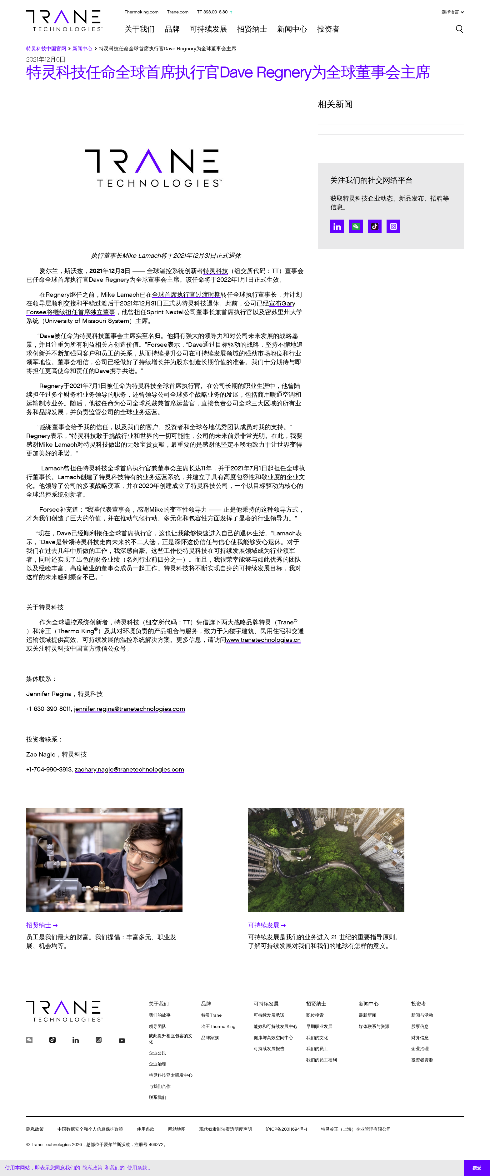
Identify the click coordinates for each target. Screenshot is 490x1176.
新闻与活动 (422, 1015)
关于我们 (140, 29)
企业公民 (157, 1053)
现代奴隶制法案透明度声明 (225, 1129)
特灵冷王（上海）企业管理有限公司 (356, 1129)
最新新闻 (367, 1015)
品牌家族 (210, 1038)
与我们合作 (160, 1086)
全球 (158, 295)
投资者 (328, 29)
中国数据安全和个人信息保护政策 (90, 1129)
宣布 (275, 304)
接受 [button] (476, 1167)
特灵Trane (211, 1015)
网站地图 (177, 1129)
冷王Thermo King (218, 1027)
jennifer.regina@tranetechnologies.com (129, 709)
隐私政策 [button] (92, 1167)
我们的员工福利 (321, 1060)
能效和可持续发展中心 (276, 1027)
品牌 (172, 29)
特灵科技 (215, 271)
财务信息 (420, 1038)
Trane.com (177, 12)
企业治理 (157, 1064)
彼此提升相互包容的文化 (170, 1039)
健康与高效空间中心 (273, 1038)
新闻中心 (292, 29)
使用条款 (145, 1129)
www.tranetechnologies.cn (263, 640)
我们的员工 (317, 1049)
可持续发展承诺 (269, 1015)
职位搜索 (315, 1015)
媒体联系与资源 (374, 1027)
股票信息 (420, 1027)
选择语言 (453, 12)
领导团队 (157, 1027)
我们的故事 (160, 1015)
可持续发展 (208, 29)
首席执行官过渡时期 (192, 295)
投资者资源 (422, 1060)
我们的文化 (317, 1038)
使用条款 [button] (137, 1167)
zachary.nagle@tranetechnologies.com (129, 770)
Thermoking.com (141, 12)
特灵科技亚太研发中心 (170, 1075)
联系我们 (157, 1097)
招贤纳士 (252, 29)
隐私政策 (35, 1129)
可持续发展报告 (269, 1049)
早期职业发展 (319, 1027)
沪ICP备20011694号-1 (286, 1129)
